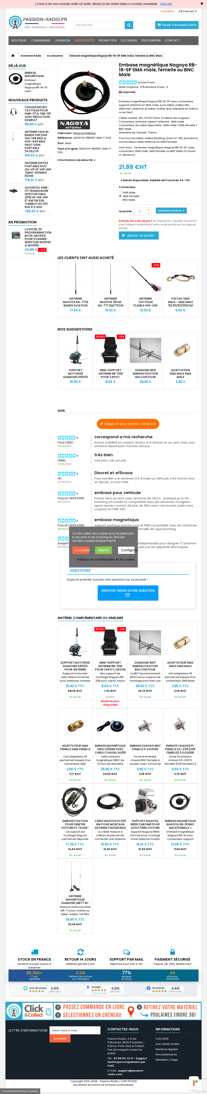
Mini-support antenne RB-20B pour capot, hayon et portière (110, 377)
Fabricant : (65, 133)
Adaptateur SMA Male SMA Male (180, 373)
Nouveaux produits (28, 99)
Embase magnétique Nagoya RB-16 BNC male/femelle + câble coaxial (180, 827)
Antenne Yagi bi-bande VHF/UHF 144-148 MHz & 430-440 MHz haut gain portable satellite (37, 141)
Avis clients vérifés (168, 1046)
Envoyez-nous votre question (128, 593)
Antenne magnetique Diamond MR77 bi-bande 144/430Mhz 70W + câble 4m (75, 904)
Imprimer (129, 92)
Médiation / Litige (167, 1061)
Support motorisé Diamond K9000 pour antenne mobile (75, 377)
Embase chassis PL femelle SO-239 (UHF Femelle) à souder (180, 750)
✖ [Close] (201, 4)
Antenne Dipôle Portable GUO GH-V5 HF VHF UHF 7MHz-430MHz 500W (38, 169)
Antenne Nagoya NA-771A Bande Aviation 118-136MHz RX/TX (75, 305)
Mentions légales (167, 1051)
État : (61, 143)
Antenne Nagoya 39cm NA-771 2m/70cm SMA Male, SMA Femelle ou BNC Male (110, 307)
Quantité (125, 211)
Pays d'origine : (68, 149)
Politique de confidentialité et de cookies (106, 559)
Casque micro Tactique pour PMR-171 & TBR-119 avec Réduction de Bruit (38, 113)
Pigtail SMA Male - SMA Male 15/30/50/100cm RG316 (180, 304)
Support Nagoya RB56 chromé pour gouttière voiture (145, 825)
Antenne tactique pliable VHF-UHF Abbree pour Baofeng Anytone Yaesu (145, 307)
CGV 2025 (162, 1040)
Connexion (167, 11)
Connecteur (127, 187)
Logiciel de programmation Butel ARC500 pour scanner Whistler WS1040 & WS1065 (38, 237)
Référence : (65, 138)
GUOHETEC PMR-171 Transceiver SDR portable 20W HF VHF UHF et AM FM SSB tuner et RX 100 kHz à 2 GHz (37, 197)
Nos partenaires (166, 1056)
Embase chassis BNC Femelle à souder (145, 748)
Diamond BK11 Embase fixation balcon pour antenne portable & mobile (145, 378)
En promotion (22, 222)
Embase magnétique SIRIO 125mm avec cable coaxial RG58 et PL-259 (110, 752)
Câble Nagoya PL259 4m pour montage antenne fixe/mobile (110, 825)
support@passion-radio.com (126, 1074)
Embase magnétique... (35, 74)
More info (166, 3)
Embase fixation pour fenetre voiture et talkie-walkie (75, 827)
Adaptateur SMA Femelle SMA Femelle (75, 748)
